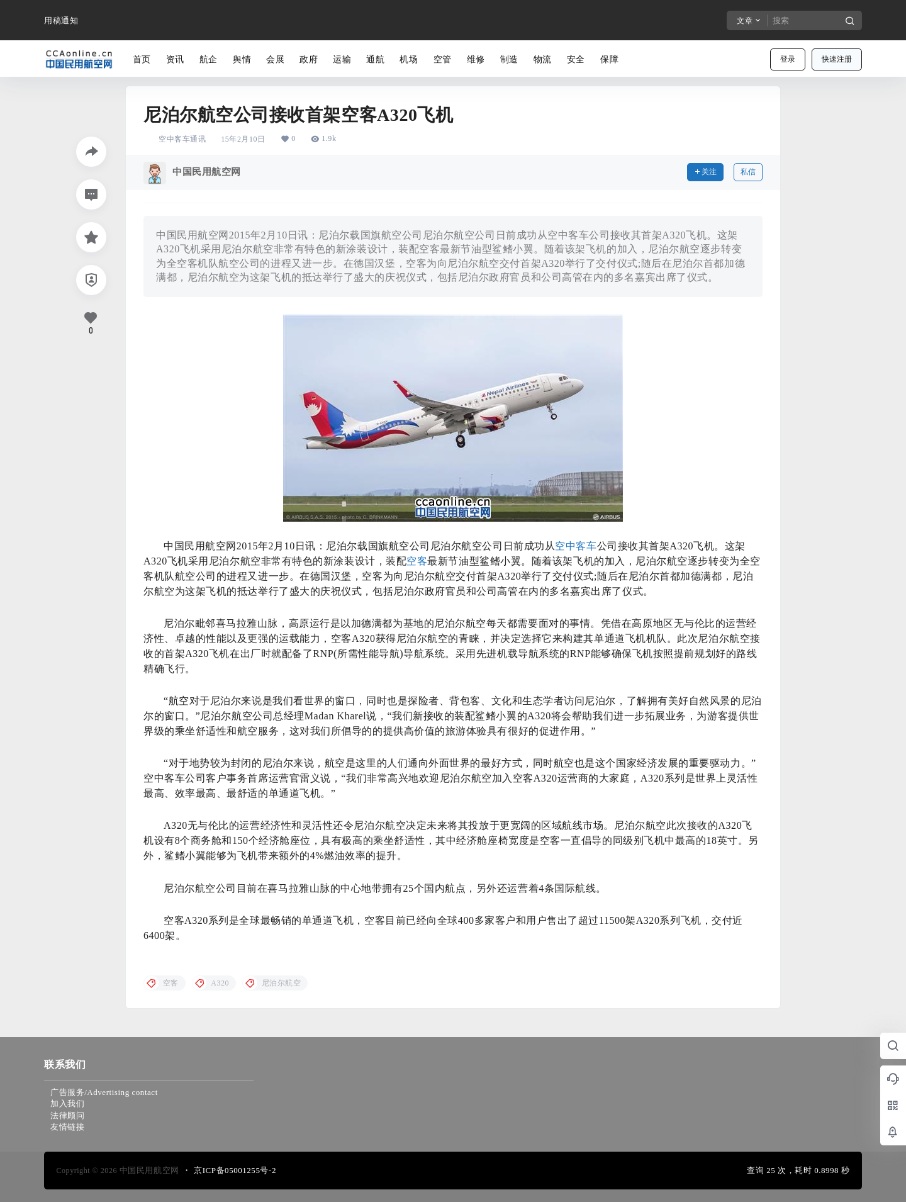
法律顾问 (67, 1115)
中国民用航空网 (148, 1170)
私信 (748, 171)
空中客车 (575, 546)
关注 (705, 171)
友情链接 (67, 1127)
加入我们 (67, 1103)
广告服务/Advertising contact (104, 1092)
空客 (416, 561)
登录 (787, 59)
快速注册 (837, 59)
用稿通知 (61, 20)
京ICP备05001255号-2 (235, 1170)
